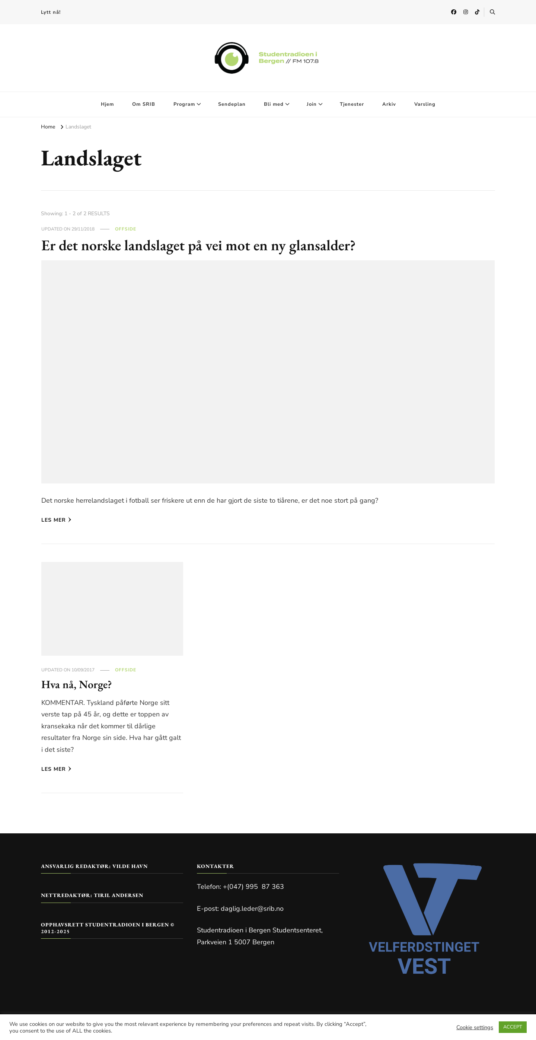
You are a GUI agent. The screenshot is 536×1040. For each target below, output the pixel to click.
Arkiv (389, 104)
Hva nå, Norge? (76, 684)
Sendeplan (232, 104)
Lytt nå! (51, 12)
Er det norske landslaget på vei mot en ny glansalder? (199, 245)
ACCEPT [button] (512, 1027)
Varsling (425, 104)
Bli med (274, 104)
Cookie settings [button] (474, 1027)
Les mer (56, 520)
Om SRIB (143, 104)
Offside (125, 229)
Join (312, 104)
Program (184, 104)
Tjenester (352, 104)
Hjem (107, 104)
